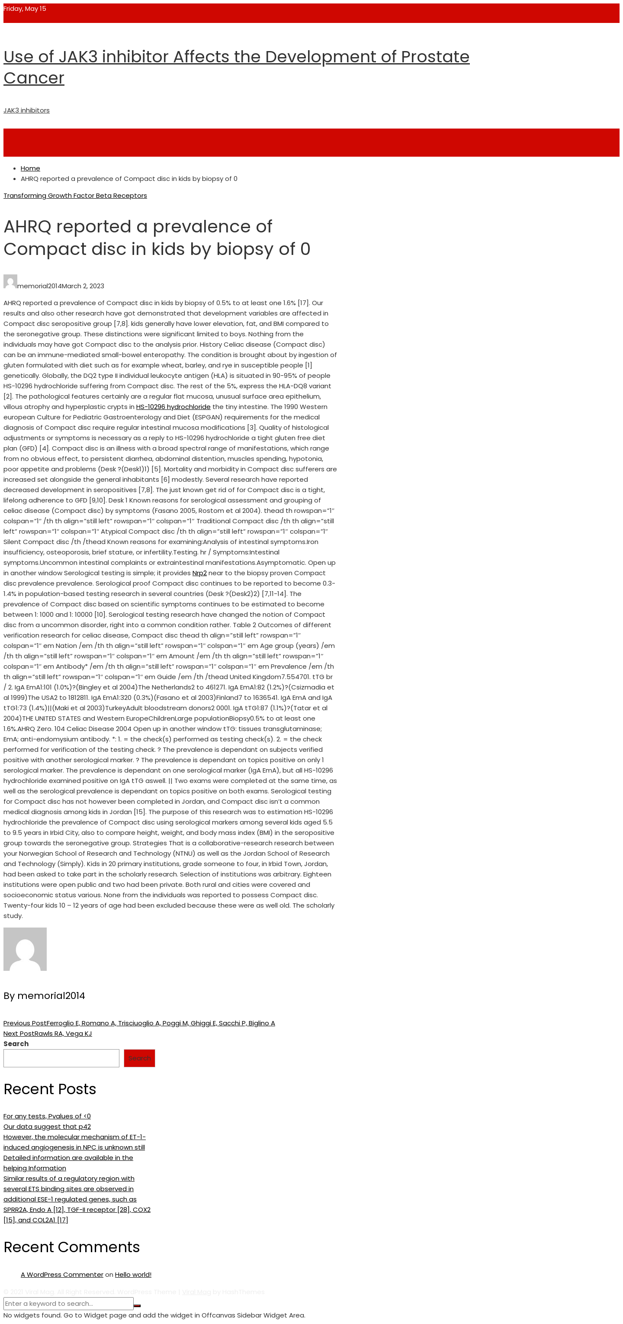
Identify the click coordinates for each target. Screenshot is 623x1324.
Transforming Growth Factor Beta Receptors (75, 195)
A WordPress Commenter (62, 1274)
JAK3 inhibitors (26, 110)
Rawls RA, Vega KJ (47, 1033)
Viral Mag (196, 1291)
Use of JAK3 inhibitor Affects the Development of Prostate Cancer (236, 67)
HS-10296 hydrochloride (173, 406)
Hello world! (133, 1274)
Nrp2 (200, 572)
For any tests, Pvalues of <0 (47, 1116)
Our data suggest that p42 (47, 1126)
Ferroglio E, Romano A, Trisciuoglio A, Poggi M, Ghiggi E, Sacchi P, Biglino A (139, 1023)
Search (16, 1043)
